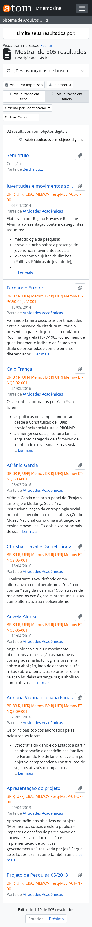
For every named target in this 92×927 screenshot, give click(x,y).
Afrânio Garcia (22, 465)
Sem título (18, 155)
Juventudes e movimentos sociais (40, 186)
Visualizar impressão (24, 85)
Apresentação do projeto (33, 788)
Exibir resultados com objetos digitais (51, 139)
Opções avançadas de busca (37, 70)
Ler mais (25, 272)
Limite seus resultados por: (46, 33)
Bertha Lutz (33, 169)
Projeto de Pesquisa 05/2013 (37, 875)
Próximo (56, 918)
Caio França (19, 369)
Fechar (46, 45)
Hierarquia (60, 85)
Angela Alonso (22, 616)
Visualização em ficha (24, 96)
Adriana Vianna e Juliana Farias (40, 697)
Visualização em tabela (67, 96)
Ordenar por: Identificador (26, 108)
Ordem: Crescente (19, 117)
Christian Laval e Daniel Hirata (39, 546)
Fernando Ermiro (25, 288)
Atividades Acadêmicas (43, 211)
